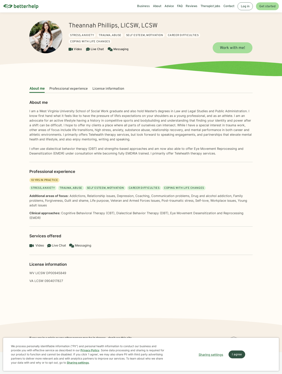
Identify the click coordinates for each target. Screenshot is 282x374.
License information (108, 89)
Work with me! (232, 48)
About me (37, 89)
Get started (267, 6)
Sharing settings (78, 362)
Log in (245, 6)
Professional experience (68, 89)
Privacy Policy (89, 350)
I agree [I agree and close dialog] (237, 355)
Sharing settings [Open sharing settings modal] (211, 355)
